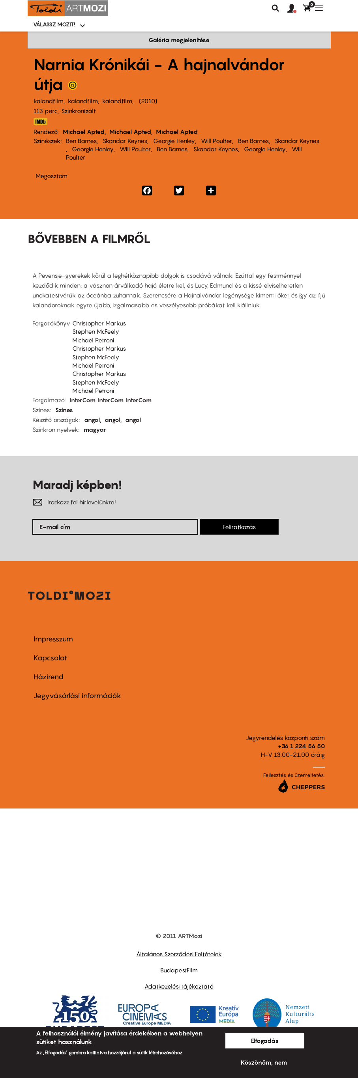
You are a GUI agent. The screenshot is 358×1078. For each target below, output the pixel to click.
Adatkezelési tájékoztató (179, 986)
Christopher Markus (99, 323)
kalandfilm (49, 100)
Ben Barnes (81, 140)
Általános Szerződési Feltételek (179, 953)
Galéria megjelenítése (179, 39)
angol (92, 419)
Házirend (49, 677)
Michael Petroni (93, 340)
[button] (295, 9)
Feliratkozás (239, 526)
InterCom (83, 399)
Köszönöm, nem (264, 1062)
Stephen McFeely (95, 331)
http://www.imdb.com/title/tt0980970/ (41, 121)
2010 (148, 100)
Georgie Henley (174, 140)
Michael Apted (84, 131)
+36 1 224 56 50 (301, 745)
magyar (95, 429)
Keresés (275, 8)
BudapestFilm (179, 970)
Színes (64, 409)
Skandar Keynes (125, 140)
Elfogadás (265, 1040)
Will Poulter (216, 140)
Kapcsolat (50, 658)
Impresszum (53, 639)
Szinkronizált (78, 110)
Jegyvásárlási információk (77, 695)
